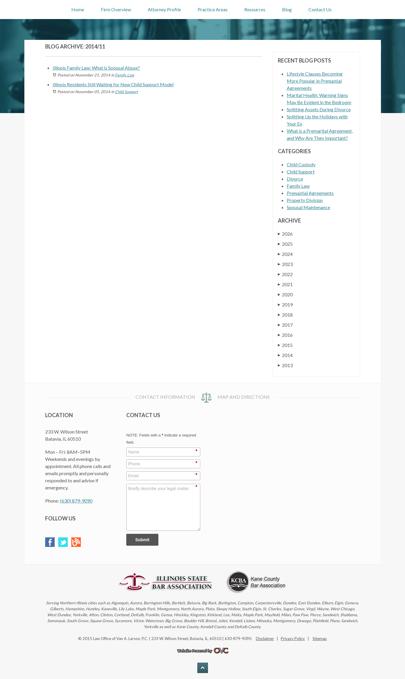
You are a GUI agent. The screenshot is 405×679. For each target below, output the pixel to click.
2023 (285, 264)
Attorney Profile (164, 9)
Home (77, 9)
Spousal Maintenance (308, 207)
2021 (285, 284)
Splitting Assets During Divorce (319, 109)
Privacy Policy (293, 638)
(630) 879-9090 (76, 500)
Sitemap (320, 638)
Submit (142, 539)
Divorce (295, 179)
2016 (285, 334)
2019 (285, 304)
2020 (285, 294)
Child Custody (301, 164)
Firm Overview (116, 9)
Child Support (126, 91)
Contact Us (320, 9)
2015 (285, 345)
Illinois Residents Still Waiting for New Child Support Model (113, 84)
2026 (285, 233)
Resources (254, 9)
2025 (285, 243)
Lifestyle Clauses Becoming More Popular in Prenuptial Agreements (315, 81)
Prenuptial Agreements (310, 193)
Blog (287, 9)
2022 (285, 274)
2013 (285, 365)
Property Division (305, 200)
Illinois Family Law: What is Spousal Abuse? (96, 68)
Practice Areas (213, 9)
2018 (285, 314)
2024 (285, 254)
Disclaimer (265, 638)
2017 (285, 324)
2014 (285, 355)
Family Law (124, 75)
